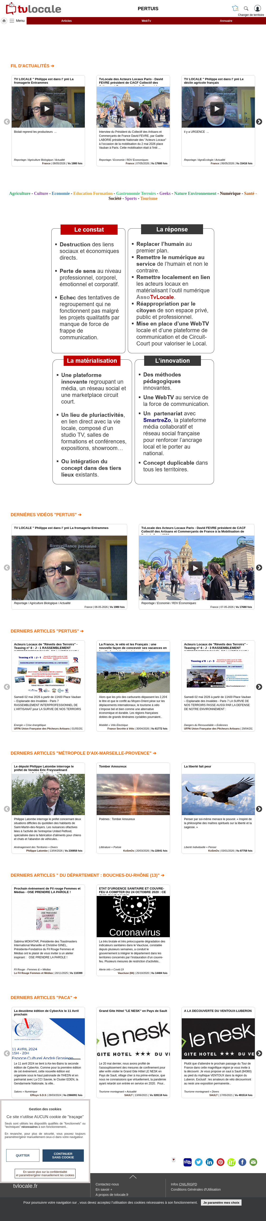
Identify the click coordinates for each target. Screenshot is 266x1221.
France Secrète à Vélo (120, 728)
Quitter (23, 1155)
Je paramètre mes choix (221, 1202)
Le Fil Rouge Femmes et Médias (33, 973)
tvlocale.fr (25, 1186)
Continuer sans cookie (63, 1155)
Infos (184, 1184)
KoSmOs (128, 850)
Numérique (230, 193)
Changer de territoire (251, 15)
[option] (48, 120)
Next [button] (259, 121)
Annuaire (226, 21)
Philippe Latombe (37, 850)
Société (115, 198)
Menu (20, 21)
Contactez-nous (107, 1184)
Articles (66, 21)
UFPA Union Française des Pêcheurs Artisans (42, 728)
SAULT (128, 1095)
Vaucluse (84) (126, 973)
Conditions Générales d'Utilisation (196, 1189)
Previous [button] (6, 121)
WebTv (146, 21)
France (46, 163)
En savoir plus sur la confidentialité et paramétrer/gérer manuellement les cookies (45, 1173)
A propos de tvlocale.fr (112, 1195)
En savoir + (104, 1189)
